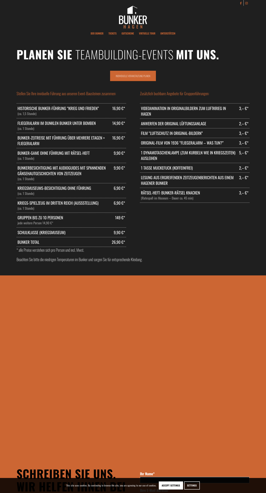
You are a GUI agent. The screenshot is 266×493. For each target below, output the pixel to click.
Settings (192, 485)
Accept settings (171, 485)
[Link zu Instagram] (246, 3)
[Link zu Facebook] (240, 3)
